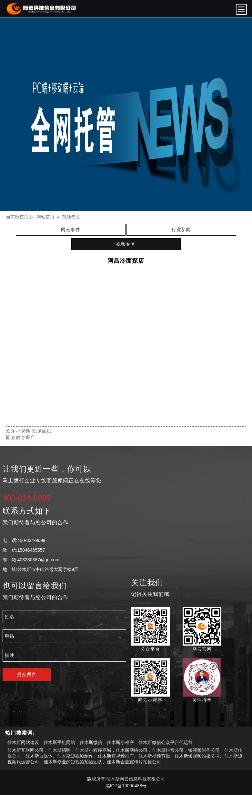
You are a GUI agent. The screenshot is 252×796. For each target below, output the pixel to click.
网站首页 (45, 216)
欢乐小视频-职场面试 (29, 431)
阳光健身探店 (20, 437)
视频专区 (71, 216)
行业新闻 (181, 229)
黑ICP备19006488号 (126, 785)
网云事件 (70, 229)
